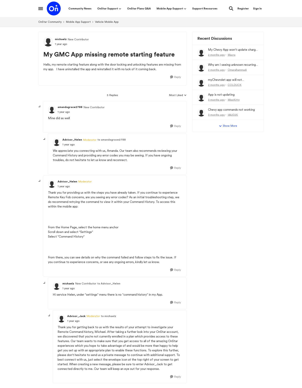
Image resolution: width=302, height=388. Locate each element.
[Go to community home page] (54, 8)
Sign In (257, 8)
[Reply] (175, 77)
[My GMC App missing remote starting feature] (64, 112)
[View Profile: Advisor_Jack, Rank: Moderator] (61, 318)
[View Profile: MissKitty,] (201, 97)
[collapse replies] (39, 106)
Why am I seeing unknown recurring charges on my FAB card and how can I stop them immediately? (233, 65)
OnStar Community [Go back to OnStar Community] (50, 21)
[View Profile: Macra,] (201, 53)
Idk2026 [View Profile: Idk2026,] (233, 114)
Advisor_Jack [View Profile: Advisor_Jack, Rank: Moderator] (76, 316)
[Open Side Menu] (40, 8)
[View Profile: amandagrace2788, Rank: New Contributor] (52, 109)
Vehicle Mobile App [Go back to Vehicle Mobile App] (107, 21)
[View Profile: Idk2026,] (201, 112)
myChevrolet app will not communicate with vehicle (226, 80)
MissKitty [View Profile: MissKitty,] (234, 99)
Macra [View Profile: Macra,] (231, 54)
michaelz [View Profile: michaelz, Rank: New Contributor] (61, 39)
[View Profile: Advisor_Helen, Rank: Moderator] (56, 142)
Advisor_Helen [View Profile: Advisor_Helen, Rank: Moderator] (72, 139)
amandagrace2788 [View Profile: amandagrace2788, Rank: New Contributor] (70, 107)
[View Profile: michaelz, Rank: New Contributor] (48, 41)
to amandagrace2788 (111, 139)
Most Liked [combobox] (178, 95)
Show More (228, 126)
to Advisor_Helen (108, 283)
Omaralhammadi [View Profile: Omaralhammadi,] (237, 69)
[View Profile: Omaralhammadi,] (201, 68)
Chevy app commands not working (231, 109)
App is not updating (221, 94)
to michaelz (108, 316)
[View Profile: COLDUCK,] (201, 83)
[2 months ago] (216, 55)
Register (243, 8)
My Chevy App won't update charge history (232, 50)
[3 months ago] (216, 100)
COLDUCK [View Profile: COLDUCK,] (235, 84)
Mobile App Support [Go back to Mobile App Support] (78, 21)
